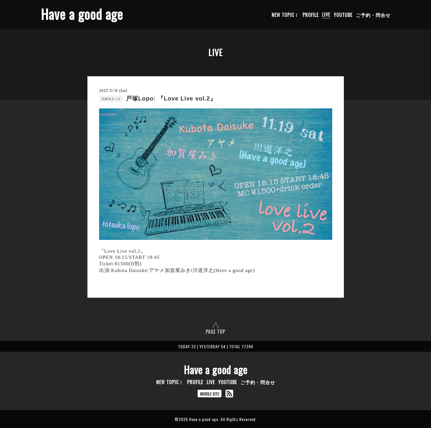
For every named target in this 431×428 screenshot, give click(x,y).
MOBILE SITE (209, 394)
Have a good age (82, 14)
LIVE (326, 14)
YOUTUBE (343, 14)
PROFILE (310, 14)
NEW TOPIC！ (285, 14)
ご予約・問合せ (373, 14)
